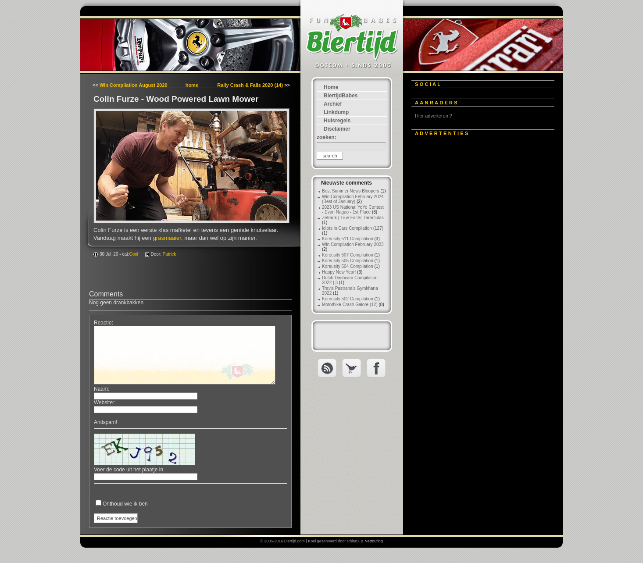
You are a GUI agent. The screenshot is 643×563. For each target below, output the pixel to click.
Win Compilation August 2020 (134, 85)
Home (331, 87)
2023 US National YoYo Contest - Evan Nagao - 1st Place (353, 209)
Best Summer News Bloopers (350, 191)
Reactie (103, 323)
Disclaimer (337, 129)
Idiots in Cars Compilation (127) (352, 228)
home (192, 85)
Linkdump (336, 112)
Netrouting (373, 541)
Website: (104, 402)
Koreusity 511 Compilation (347, 238)
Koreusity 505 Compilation (347, 260)
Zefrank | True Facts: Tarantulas (353, 217)
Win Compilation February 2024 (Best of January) (353, 199)
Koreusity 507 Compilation (347, 255)
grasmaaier (167, 238)
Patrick (169, 254)
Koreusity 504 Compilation (347, 266)
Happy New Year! (339, 272)
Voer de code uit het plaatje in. (129, 470)
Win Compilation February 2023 (353, 244)
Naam (101, 389)
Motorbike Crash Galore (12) (350, 304)
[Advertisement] (477, 274)
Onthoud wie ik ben (125, 504)
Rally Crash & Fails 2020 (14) (250, 85)
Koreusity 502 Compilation (347, 298)
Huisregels (337, 121)
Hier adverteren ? (433, 115)
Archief (333, 104)
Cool (134, 254)
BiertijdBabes (340, 96)
